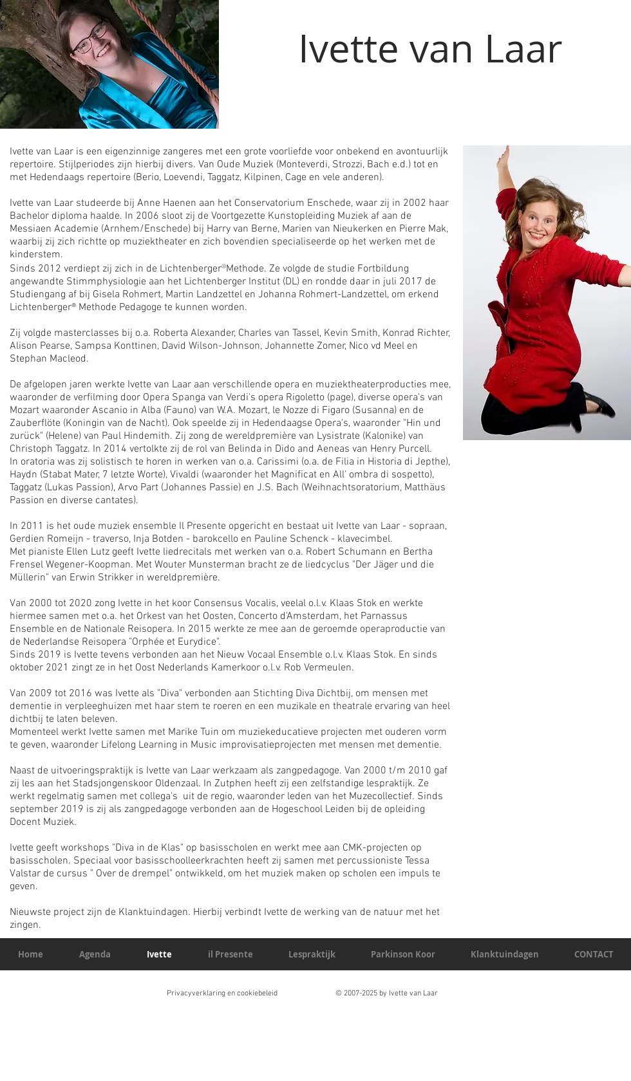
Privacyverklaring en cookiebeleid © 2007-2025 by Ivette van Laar (302, 993)
